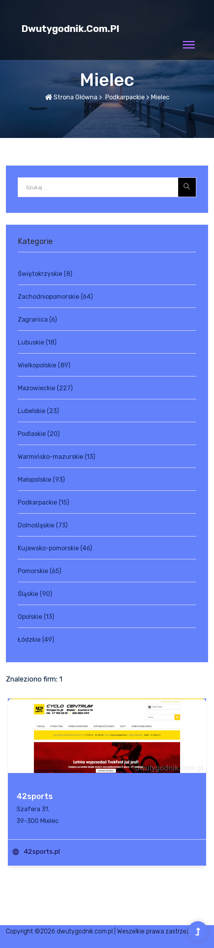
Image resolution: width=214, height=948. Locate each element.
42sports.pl (42, 851)
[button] (188, 43)
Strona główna (71, 97)
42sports (35, 796)
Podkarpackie (124, 97)
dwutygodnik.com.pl (70, 28)
